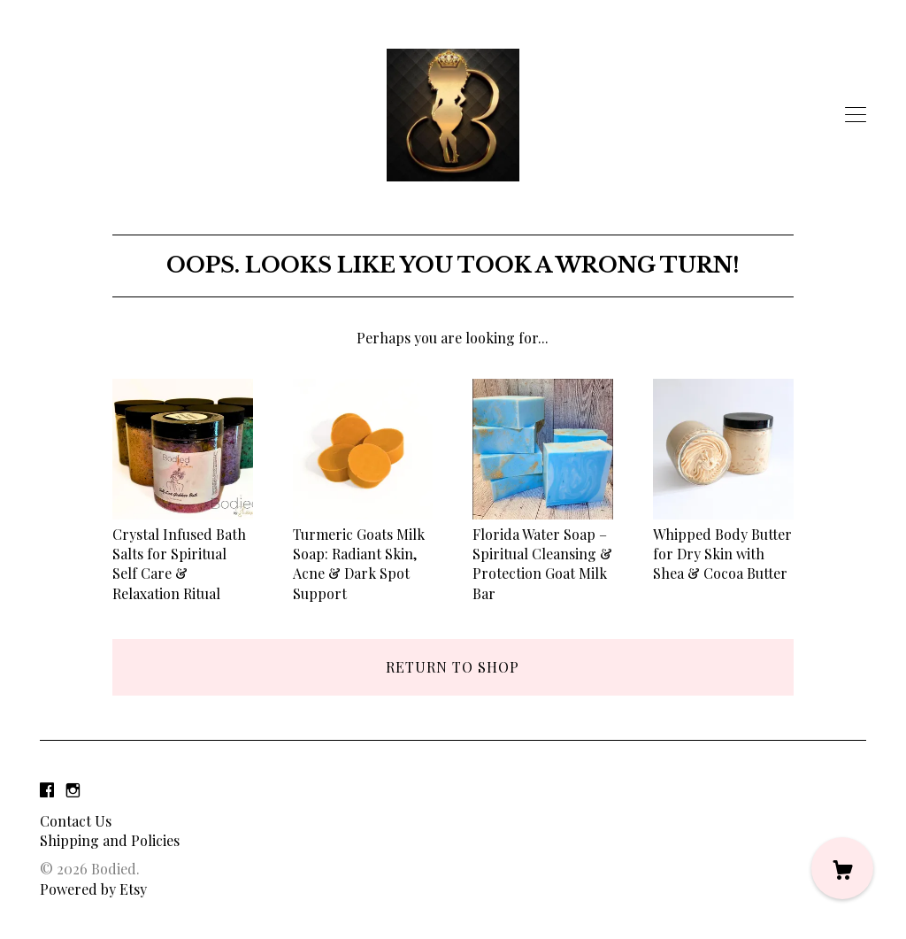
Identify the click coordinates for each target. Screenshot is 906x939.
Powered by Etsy (93, 889)
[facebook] (47, 790)
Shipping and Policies (110, 840)
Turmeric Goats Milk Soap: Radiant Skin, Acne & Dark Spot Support (363, 553)
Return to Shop (452, 667)
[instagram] (73, 790)
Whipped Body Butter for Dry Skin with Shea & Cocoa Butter (723, 543)
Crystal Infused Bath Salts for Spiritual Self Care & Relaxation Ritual (182, 553)
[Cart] (842, 868)
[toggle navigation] (855, 115)
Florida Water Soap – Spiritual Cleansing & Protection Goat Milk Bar (542, 553)
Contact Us (75, 821)
